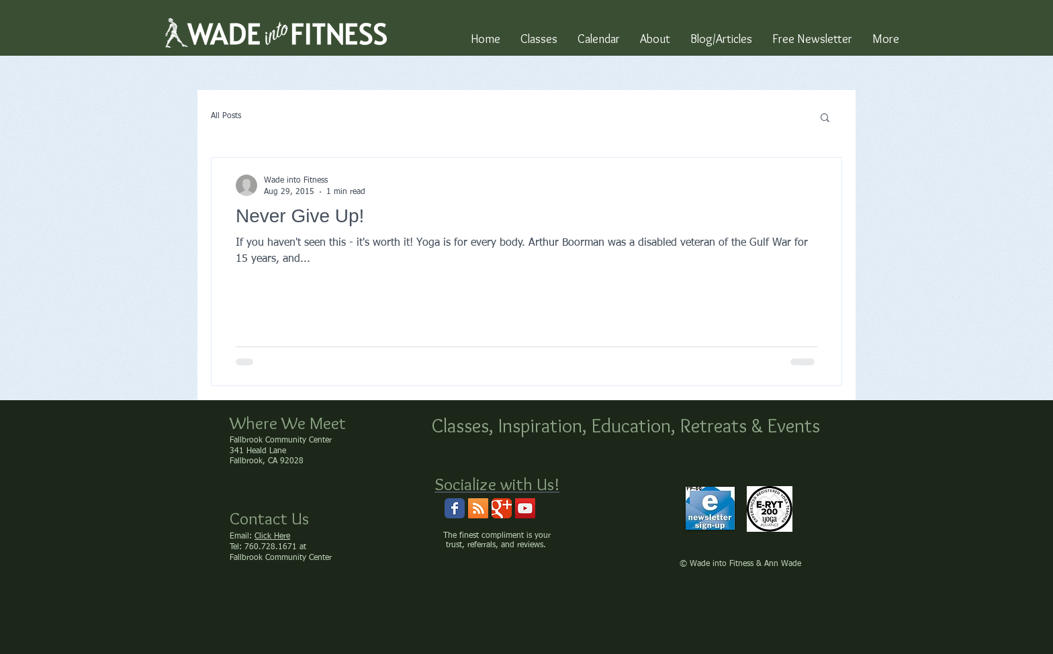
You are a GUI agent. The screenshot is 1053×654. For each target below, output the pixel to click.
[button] (825, 118)
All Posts (226, 116)
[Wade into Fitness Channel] (525, 508)
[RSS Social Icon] (478, 508)
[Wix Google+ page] (502, 508)
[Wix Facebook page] (455, 508)
